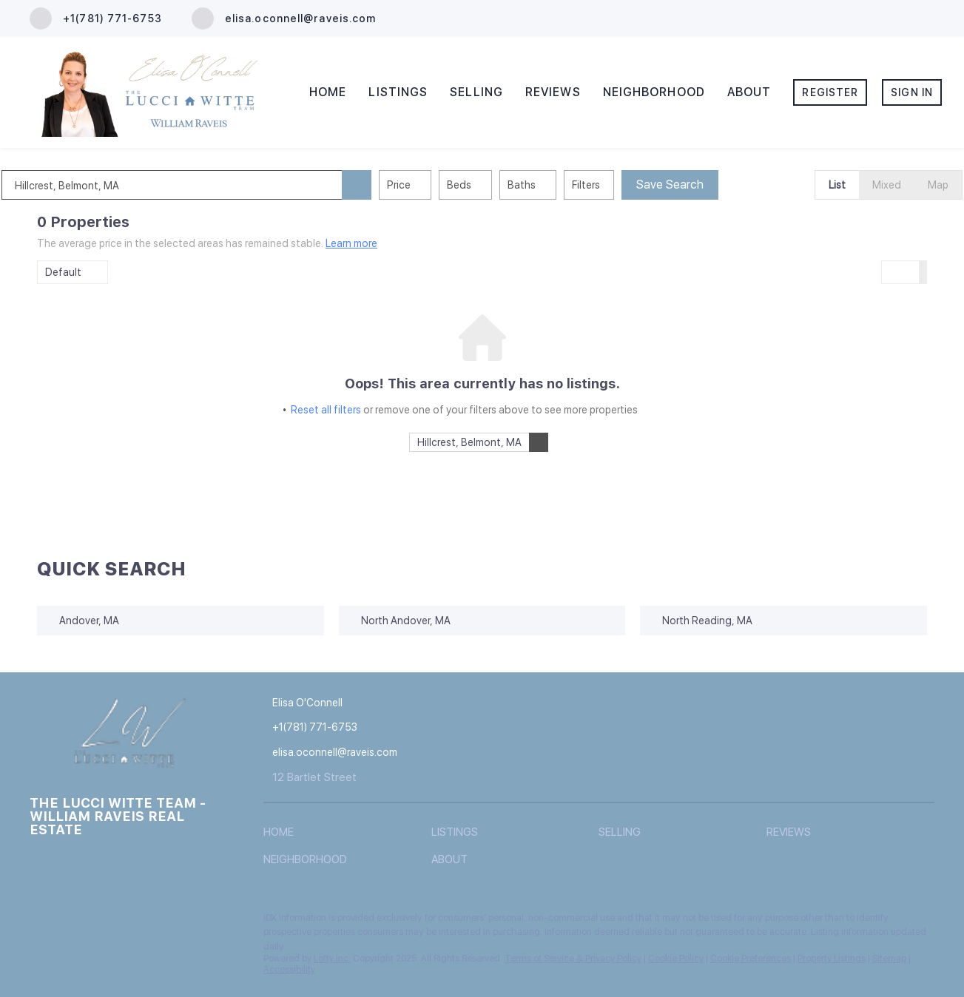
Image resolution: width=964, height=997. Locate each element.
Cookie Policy (676, 958)
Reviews (553, 92)
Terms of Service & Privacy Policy (573, 958)
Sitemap (889, 958)
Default (63, 272)
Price (434, 185)
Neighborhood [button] (654, 92)
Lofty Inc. (332, 958)
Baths (557, 185)
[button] (392, 185)
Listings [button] (398, 92)
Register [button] (830, 92)
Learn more (351, 243)
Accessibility (289, 969)
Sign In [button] (912, 92)
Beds (494, 185)
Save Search (705, 185)
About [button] (749, 92)
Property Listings (832, 958)
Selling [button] (476, 92)
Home (327, 92)
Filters (621, 185)
